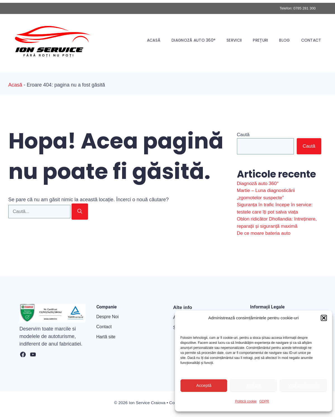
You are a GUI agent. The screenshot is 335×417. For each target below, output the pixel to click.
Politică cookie (246, 401)
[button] (324, 318)
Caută (243, 134)
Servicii (234, 40)
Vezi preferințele (303, 385)
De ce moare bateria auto (264, 233)
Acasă (153, 40)
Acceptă (203, 385)
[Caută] (80, 211)
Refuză (253, 385)
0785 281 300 (304, 8)
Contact (311, 40)
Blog (284, 40)
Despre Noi (107, 316)
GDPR (264, 401)
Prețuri (260, 40)
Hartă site (105, 336)
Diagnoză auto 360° (193, 40)
